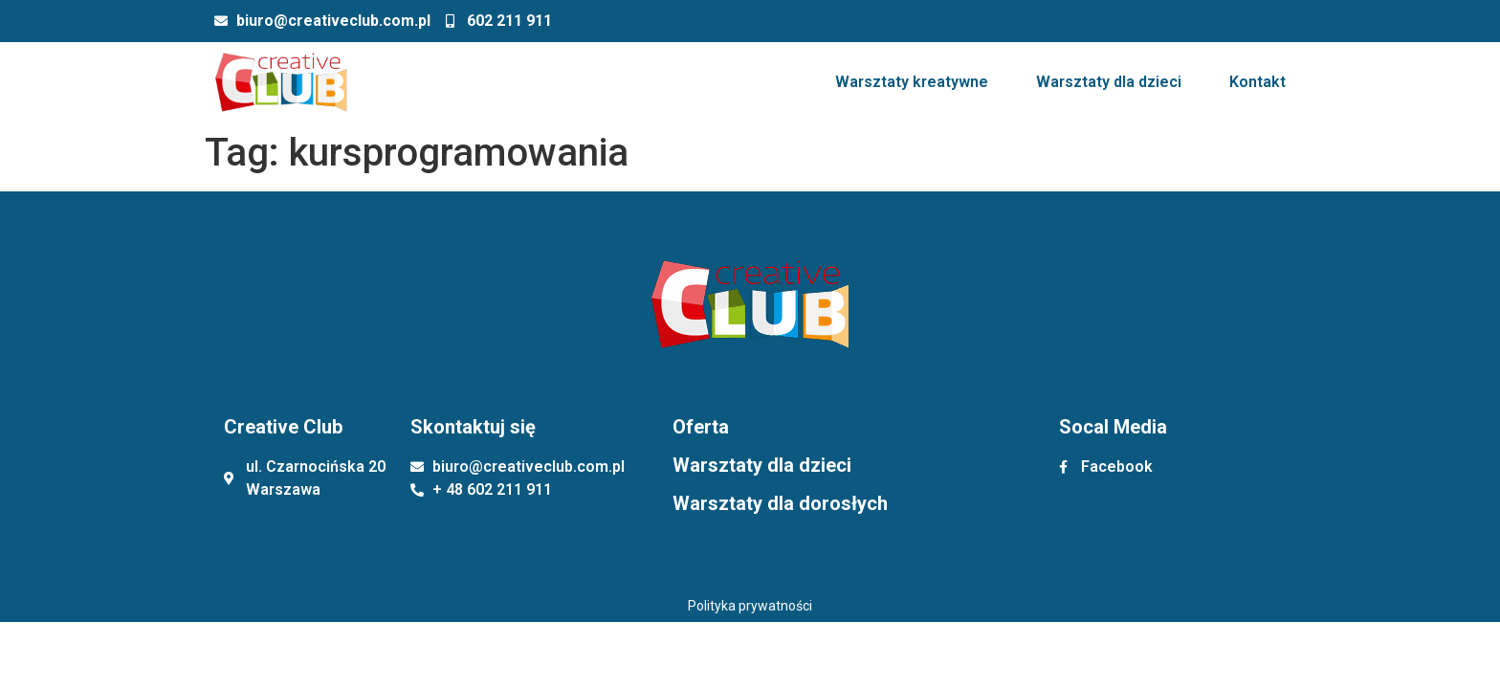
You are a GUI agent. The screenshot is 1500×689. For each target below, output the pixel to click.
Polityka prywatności (750, 605)
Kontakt (1257, 82)
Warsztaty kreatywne (911, 82)
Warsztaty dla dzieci (1108, 82)
